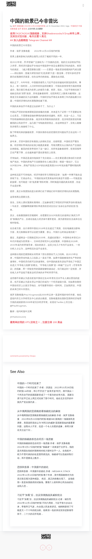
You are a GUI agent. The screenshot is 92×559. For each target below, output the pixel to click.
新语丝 (24, 29)
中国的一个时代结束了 (29, 383)
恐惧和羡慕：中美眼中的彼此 (32, 467)
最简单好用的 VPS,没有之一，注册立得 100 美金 (36, 322)
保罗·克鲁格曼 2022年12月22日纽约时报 (29, 26)
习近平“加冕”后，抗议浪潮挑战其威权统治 (39, 494)
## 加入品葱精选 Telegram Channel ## (31, 40)
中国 (80, 26)
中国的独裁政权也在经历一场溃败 (35, 439)
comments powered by (23, 356)
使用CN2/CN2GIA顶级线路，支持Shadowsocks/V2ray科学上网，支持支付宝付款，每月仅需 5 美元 (46, 35)
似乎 (19, 29)
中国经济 (74, 26)
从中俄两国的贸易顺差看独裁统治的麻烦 (38, 411)
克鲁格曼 (13, 29)
